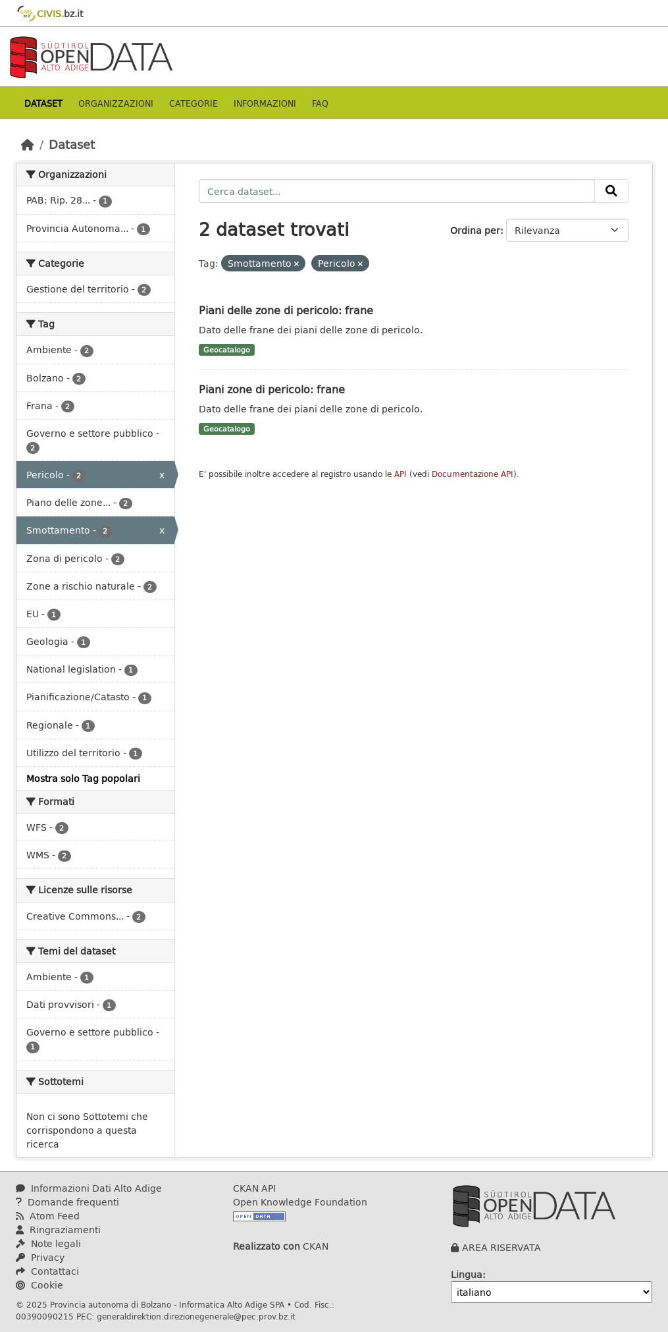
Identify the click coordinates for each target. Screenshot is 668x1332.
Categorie (193, 103)
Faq (320, 103)
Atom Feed (48, 1216)
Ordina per (475, 230)
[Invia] (611, 191)
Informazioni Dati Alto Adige (89, 1188)
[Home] (27, 144)
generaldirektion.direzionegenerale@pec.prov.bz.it (196, 1316)
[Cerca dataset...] (397, 191)
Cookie (39, 1285)
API (400, 474)
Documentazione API (472, 474)
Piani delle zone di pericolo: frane (286, 310)
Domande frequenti (67, 1202)
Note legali (48, 1243)
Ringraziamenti (58, 1229)
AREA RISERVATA (501, 1247)
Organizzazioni (115, 103)
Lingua (466, 1274)
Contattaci (47, 1271)
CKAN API (254, 1188)
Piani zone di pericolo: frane (272, 389)
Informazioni (265, 103)
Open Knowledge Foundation (300, 1202)
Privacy (40, 1257)
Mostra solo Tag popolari (83, 778)
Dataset (43, 103)
